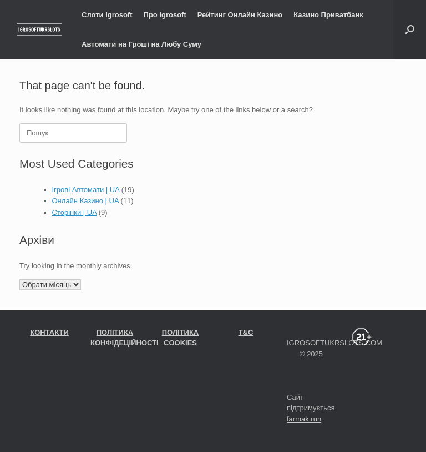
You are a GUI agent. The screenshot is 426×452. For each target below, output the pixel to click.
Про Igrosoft (165, 15)
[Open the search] (409, 29)
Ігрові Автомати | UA (86, 189)
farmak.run (304, 419)
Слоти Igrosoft (107, 15)
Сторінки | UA (74, 212)
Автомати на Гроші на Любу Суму (141, 44)
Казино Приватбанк (328, 15)
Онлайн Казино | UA (85, 201)
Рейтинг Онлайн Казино (239, 15)
